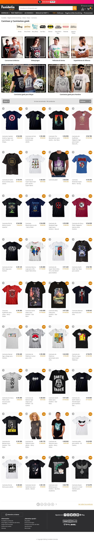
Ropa (28, 18)
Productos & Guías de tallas (32, 524)
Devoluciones (28, 526)
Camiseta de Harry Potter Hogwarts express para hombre (77, 226)
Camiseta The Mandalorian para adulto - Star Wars (54, 138)
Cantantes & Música (12, 60)
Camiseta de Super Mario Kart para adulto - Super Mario (31, 182)
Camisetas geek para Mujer (23, 94)
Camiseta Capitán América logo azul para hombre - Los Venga (7, 139)
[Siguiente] (56, 504)
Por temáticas (16, 13)
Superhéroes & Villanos (82, 60)
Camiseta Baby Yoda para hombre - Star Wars (53, 313)
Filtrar (5, 101)
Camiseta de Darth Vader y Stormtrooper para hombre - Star (76, 401)
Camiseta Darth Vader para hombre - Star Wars (30, 313)
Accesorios (29, 13)
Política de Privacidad (7, 524)
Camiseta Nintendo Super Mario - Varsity (77, 181)
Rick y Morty (35, 31)
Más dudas (27, 528)
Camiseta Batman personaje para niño (77, 312)
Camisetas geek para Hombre (70, 94)
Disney (19, 31)
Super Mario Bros (58, 32)
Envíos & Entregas (29, 522)
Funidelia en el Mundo (7, 521)
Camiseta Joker (53, 180)
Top (54, 13)
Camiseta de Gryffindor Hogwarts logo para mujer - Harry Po (76, 140)
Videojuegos (35, 60)
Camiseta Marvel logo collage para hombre (7, 356)
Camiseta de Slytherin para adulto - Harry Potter (30, 444)
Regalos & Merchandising (14, 18)
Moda (24, 18)
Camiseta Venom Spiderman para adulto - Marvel (31, 487)
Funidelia (3, 18)
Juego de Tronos (73, 32)
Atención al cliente (12, 514)
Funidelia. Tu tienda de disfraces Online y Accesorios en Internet (7, 8)
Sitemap (3, 528)
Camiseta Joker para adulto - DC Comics (77, 443)
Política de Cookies (6, 526)
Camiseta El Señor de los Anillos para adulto (7, 181)
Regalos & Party (42, 13)
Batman (50, 31)
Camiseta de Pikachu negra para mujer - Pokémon (76, 357)
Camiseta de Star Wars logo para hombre (7, 269)
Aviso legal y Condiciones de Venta (10, 522)
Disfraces (4, 13)
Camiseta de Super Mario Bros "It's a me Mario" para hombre (54, 270)
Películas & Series (58, 60)
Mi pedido (27, 521)
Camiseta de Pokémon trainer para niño (30, 356)
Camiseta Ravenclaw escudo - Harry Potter (31, 225)
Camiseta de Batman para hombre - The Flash (6, 444)
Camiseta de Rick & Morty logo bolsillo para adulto (31, 139)
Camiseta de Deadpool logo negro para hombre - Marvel (54, 226)
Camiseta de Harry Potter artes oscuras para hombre (7, 400)
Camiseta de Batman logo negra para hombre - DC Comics (29, 401)
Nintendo (65, 31)
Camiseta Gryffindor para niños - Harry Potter (7, 313)
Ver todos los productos (85, 504)
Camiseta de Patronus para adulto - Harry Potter (53, 444)
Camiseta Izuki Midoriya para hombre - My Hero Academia (54, 488)
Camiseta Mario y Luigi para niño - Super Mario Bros (31, 269)
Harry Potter (27, 31)
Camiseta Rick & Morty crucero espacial (7, 225)
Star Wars (42, 31)
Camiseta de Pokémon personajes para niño (54, 357)
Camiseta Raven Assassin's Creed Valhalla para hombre (77, 488)
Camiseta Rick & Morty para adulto (7, 486)
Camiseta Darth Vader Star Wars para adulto (77, 269)
